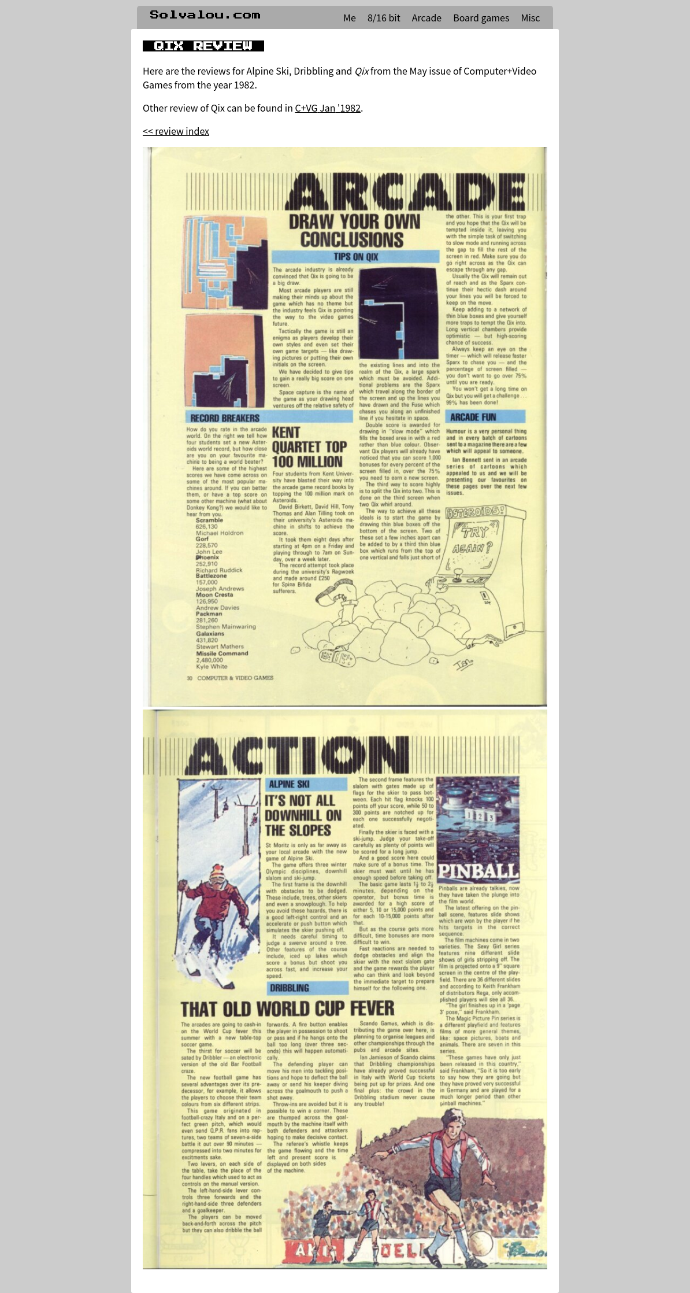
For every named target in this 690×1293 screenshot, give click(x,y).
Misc (530, 17)
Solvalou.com (205, 15)
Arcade (427, 17)
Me (349, 17)
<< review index (176, 131)
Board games (481, 17)
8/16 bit (384, 17)
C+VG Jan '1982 (328, 107)
